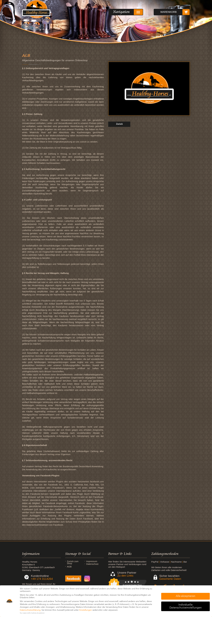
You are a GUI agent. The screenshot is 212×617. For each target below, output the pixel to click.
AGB (69, 567)
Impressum (91, 561)
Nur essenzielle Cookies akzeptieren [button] (32, 613)
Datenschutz (92, 564)
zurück (119, 124)
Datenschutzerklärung (30, 610)
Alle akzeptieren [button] (185, 596)
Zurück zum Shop (72, 562)
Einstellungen (85, 610)
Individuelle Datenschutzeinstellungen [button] (185, 606)
